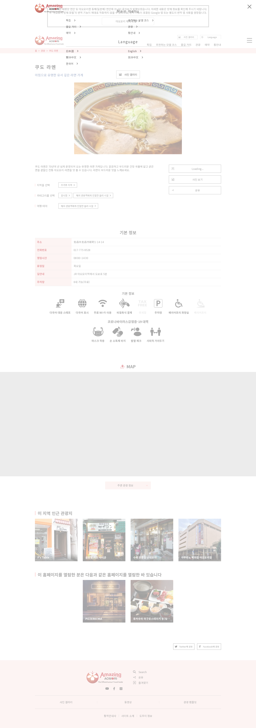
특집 (149, 45)
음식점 (65, 195)
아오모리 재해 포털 (128, 21)
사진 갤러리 (66, 702)
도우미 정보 (145, 716)
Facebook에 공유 (209, 646)
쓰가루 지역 (68, 185)
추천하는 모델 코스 (166, 45)
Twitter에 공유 (184, 646)
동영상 (128, 702)
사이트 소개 (127, 716)
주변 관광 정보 (132, 485)
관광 (43, 50)
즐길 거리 (186, 45)
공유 (186, 190)
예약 (207, 45)
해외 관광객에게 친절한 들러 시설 (94, 195)
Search (140, 672)
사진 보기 (187, 179)
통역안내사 (110, 716)
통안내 (217, 45)
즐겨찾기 (140, 682)
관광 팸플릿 (190, 702)
